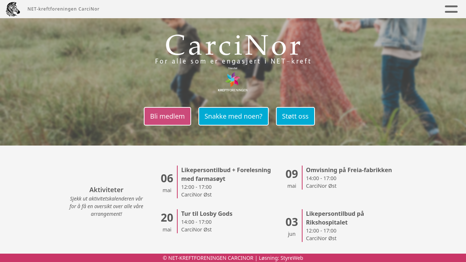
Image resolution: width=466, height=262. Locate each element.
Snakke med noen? (233, 116)
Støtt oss (295, 116)
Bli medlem (167, 116)
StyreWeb (291, 257)
